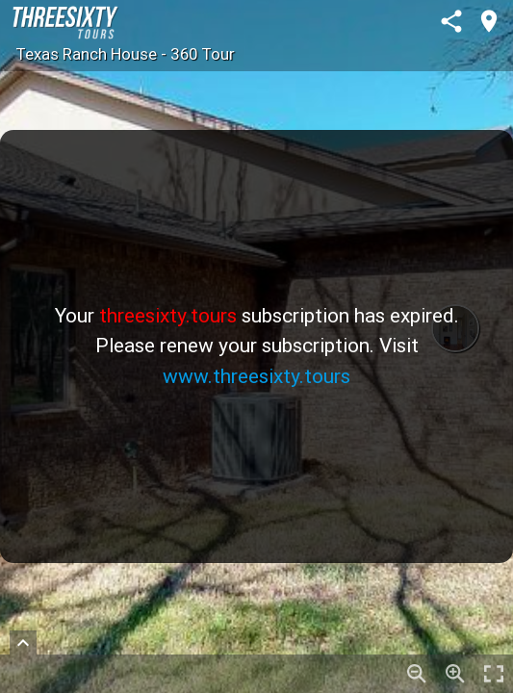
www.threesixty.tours (256, 376)
